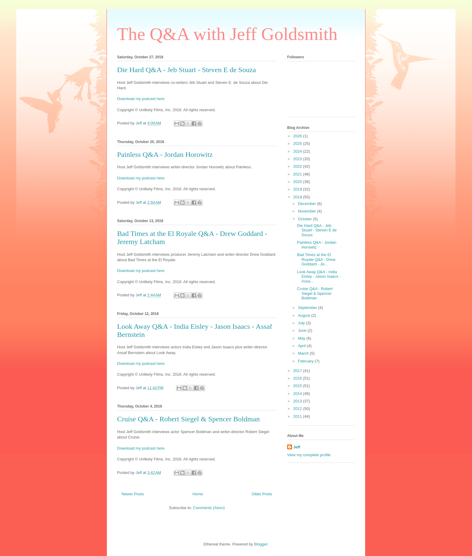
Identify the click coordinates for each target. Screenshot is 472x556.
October (305, 219)
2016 (298, 378)
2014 (298, 393)
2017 (298, 370)
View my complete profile (309, 455)
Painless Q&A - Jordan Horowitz (165, 154)
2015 (298, 385)
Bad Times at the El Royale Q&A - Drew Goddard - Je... (316, 259)
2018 (298, 197)
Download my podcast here (141, 98)
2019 (298, 189)
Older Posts (262, 494)
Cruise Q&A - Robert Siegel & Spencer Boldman (188, 419)
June (303, 330)
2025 (298, 143)
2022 (298, 166)
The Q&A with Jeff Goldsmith (227, 34)
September (308, 307)
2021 (298, 174)
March (304, 353)
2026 (298, 136)
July (302, 323)
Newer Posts (133, 494)
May (302, 338)
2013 (298, 401)
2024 (298, 151)
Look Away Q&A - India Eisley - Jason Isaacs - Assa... (318, 276)
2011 (298, 416)
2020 (298, 181)
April (302, 346)
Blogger (260, 544)
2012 (298, 408)
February (306, 361)
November (307, 211)
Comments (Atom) (209, 508)
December (307, 203)
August (304, 315)
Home (198, 494)
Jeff (296, 447)
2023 (298, 159)
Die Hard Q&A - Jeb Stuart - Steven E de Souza (186, 70)
